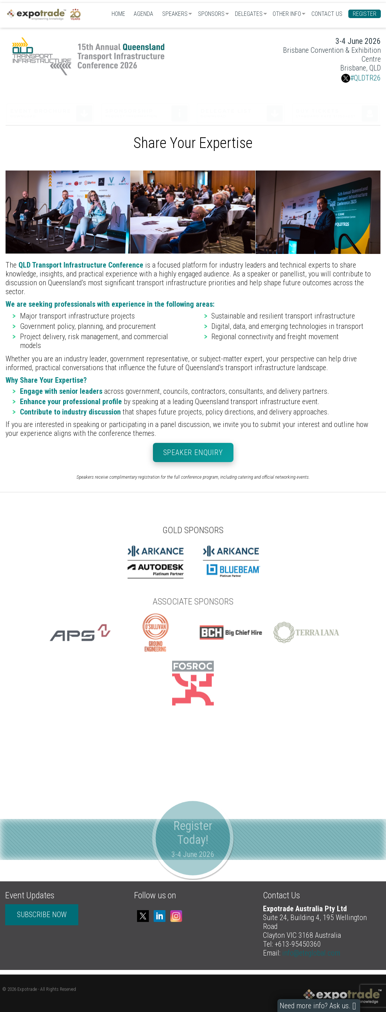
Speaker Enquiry (193, 452)
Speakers (175, 13)
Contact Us (326, 13)
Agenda (143, 13)
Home (118, 13)
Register (364, 13)
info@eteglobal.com (311, 953)
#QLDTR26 (361, 77)
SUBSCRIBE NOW (41, 914)
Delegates (249, 13)
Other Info (287, 13)
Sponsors (211, 13)
